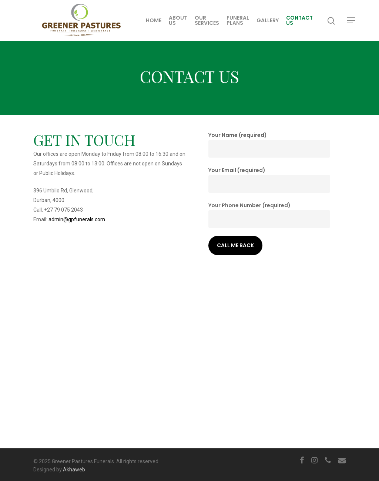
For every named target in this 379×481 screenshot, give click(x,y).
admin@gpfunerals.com (76, 219)
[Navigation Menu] (351, 20)
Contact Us (299, 20)
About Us (178, 20)
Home (153, 20)
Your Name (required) (269, 144)
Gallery (267, 20)
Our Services (207, 20)
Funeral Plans (238, 20)
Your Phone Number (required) (269, 215)
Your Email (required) (269, 179)
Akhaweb (74, 469)
